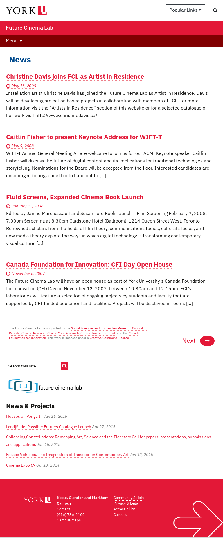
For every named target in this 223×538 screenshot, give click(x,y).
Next (198, 340)
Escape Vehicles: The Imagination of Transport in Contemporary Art (67, 454)
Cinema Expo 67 (20, 465)
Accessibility (124, 509)
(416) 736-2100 (71, 514)
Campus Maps (69, 520)
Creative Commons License (109, 338)
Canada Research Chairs (38, 333)
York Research (68, 333)
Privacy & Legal (126, 503)
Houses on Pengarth (24, 416)
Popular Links (185, 10)
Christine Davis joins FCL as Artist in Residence (75, 76)
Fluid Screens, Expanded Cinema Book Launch (74, 197)
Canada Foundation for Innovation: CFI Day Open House (89, 264)
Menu (11, 41)
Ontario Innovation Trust (97, 333)
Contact (63, 509)
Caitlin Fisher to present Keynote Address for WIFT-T (84, 136)
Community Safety (129, 497)
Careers (120, 514)
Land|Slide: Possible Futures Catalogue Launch (48, 426)
